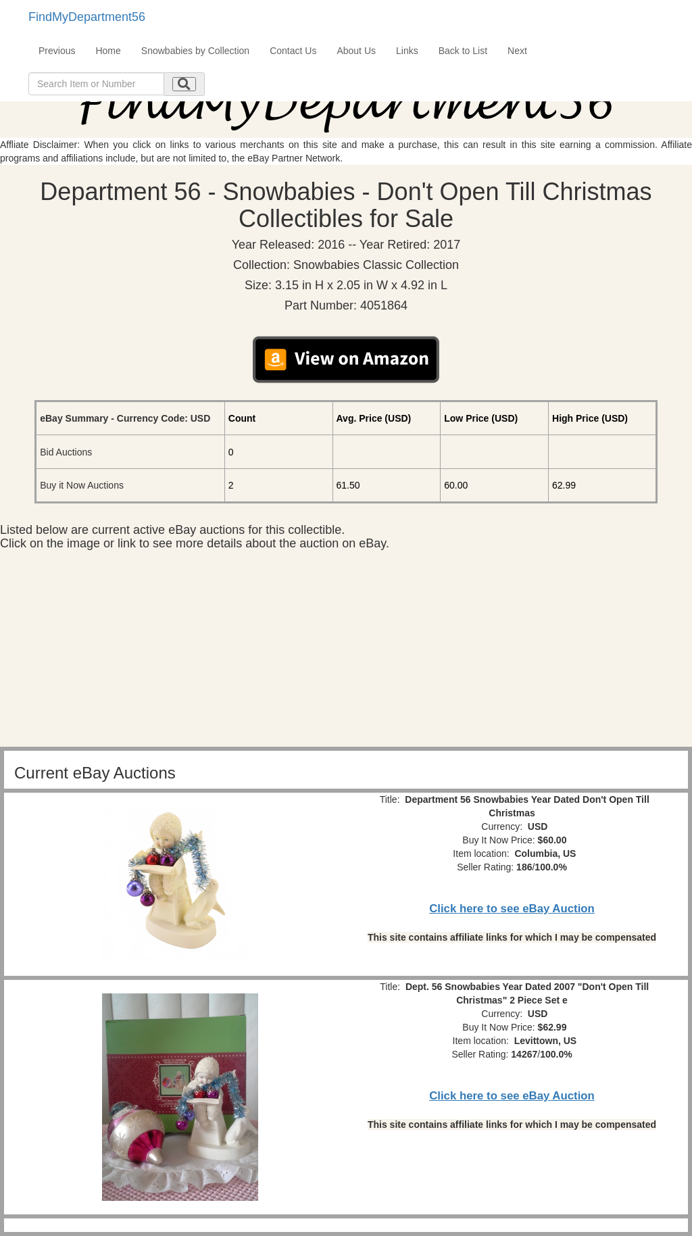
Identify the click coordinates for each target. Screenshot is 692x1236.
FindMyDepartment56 (86, 17)
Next (517, 50)
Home (107, 50)
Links (407, 50)
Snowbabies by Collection (195, 50)
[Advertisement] (346, 652)
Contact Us (293, 50)
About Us (356, 50)
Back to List (463, 50)
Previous (57, 50)
